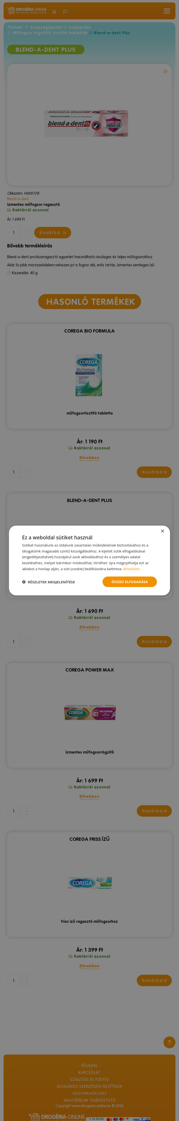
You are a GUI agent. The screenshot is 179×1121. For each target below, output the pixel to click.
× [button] (162, 531)
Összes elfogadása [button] (129, 581)
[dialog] (89, 560)
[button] (48, 582)
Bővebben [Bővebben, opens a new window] (131, 568)
